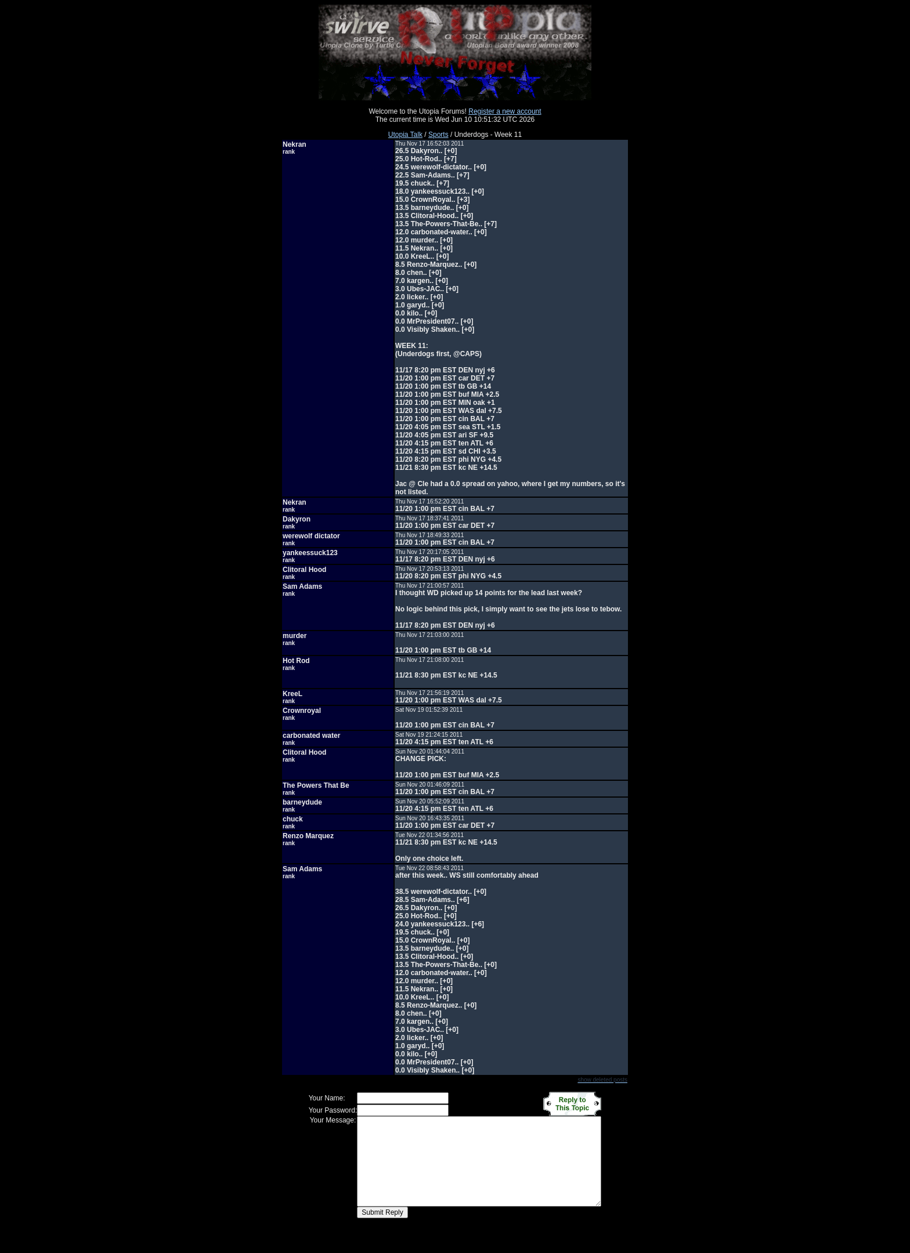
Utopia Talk (405, 135)
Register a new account (504, 111)
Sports (438, 135)
